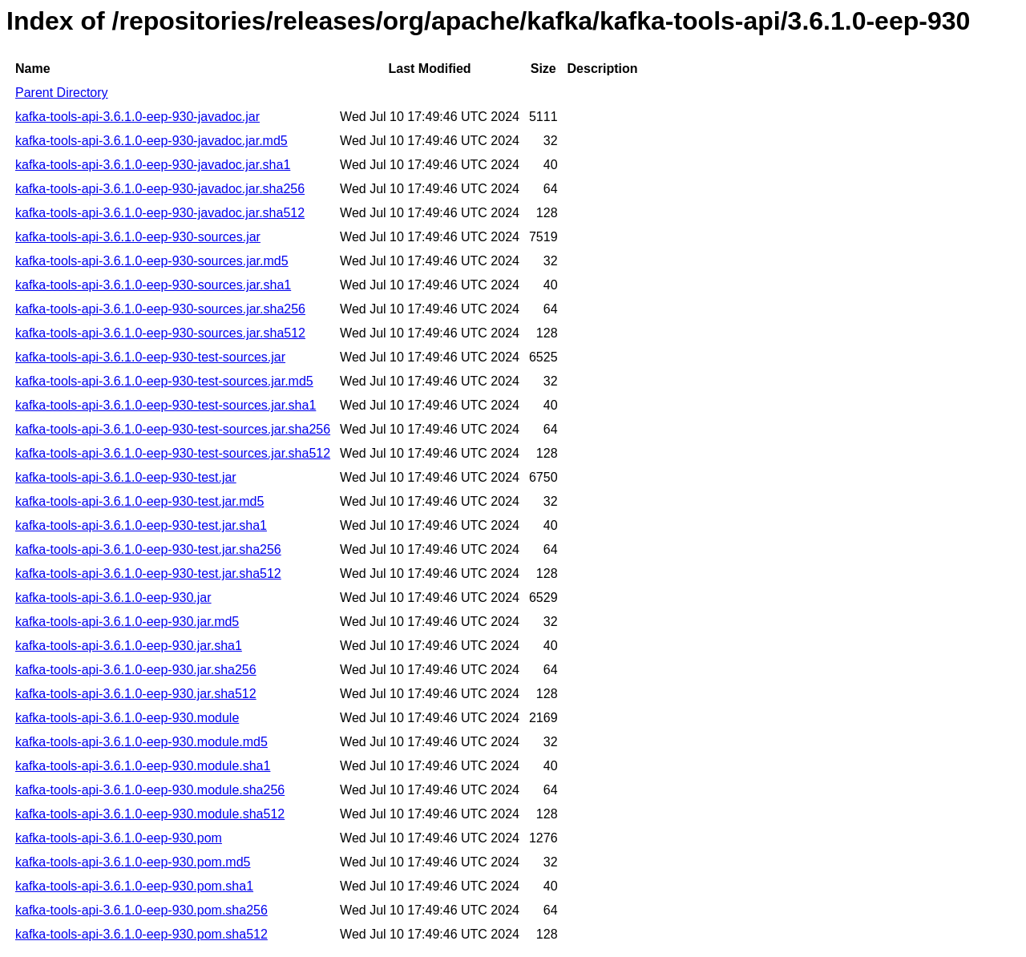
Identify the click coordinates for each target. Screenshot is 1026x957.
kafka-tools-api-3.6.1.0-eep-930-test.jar (125, 477)
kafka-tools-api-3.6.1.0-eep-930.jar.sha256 (135, 669)
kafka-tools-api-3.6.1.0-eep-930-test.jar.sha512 (148, 573)
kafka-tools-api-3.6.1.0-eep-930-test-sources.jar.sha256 (172, 429)
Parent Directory (61, 92)
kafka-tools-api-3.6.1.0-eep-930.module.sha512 (150, 814)
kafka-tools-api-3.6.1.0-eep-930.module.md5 (141, 742)
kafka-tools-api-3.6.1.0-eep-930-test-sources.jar (150, 357)
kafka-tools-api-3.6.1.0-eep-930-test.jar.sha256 (148, 549)
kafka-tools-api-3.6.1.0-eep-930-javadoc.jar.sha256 (160, 189)
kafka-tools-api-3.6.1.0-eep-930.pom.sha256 (141, 910)
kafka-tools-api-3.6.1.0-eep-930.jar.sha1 (128, 645)
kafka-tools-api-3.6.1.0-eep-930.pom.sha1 (134, 886)
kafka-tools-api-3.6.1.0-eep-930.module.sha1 (142, 766)
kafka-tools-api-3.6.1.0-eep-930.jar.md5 (127, 621)
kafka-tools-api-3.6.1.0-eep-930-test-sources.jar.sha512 (172, 453)
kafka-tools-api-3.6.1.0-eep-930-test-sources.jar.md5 (164, 381)
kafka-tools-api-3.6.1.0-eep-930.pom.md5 (133, 862)
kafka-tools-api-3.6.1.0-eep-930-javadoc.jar (137, 116)
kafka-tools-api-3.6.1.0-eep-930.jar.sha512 (135, 694)
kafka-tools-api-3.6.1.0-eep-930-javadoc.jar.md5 (151, 140)
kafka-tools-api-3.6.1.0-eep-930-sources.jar (138, 237)
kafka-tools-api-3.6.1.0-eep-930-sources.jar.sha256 (160, 309)
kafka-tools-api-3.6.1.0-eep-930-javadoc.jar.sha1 (152, 165)
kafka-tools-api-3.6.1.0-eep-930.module (127, 718)
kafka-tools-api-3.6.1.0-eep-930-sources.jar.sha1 (153, 285)
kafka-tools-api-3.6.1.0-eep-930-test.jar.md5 (139, 501)
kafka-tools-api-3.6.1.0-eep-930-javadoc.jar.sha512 (160, 213)
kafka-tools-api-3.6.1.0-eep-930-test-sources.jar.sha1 (165, 405)
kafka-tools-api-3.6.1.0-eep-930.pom (118, 838)
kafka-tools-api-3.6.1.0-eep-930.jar (113, 597)
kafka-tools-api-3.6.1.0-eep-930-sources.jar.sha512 (160, 333)
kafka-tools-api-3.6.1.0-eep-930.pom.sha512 (141, 934)
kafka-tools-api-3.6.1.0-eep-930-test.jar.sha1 (141, 525)
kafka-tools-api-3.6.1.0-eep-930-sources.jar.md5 (152, 261)
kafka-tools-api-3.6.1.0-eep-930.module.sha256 (150, 790)
